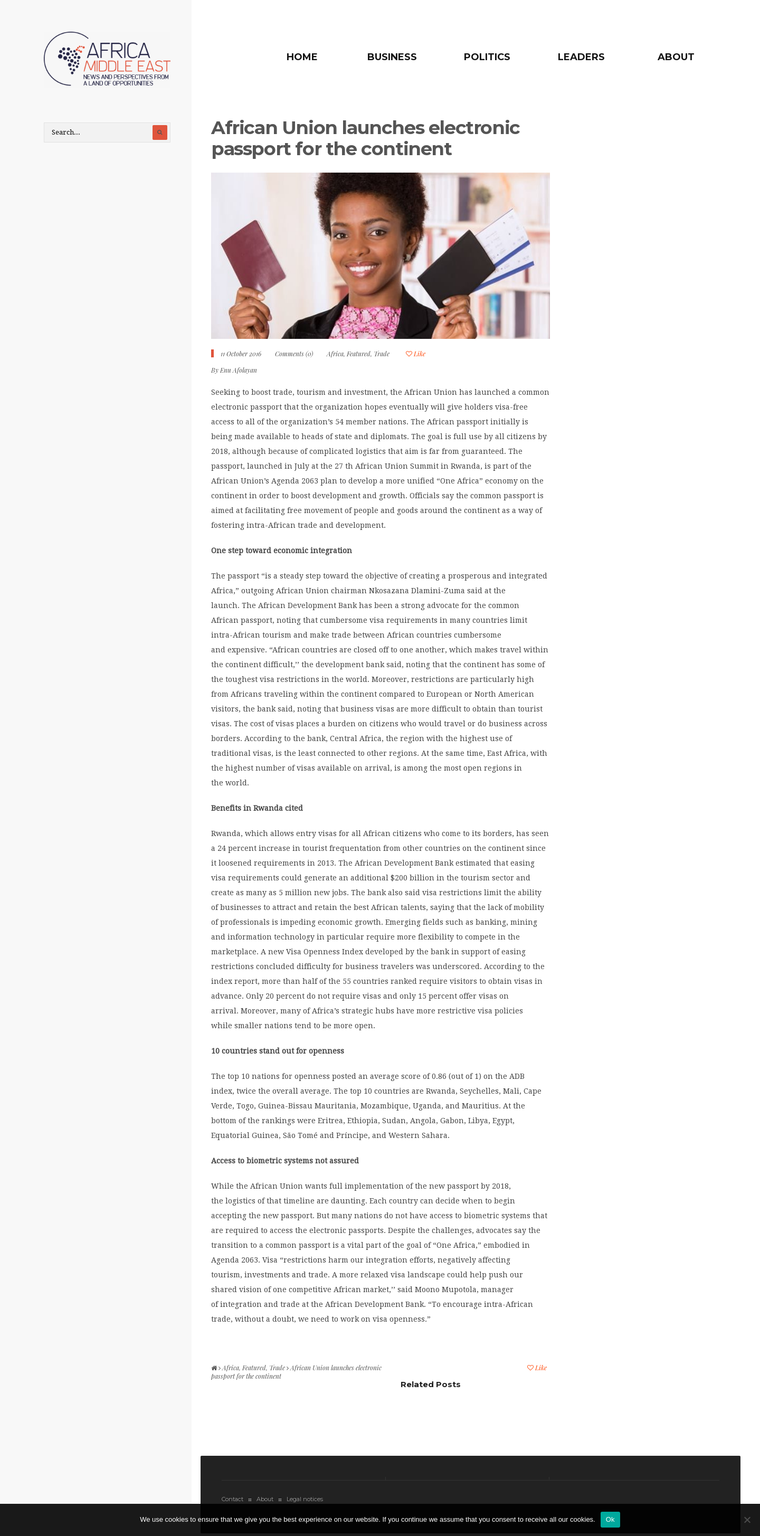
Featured (358, 353)
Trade (382, 353)
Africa (335, 353)
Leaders (581, 57)
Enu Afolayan (238, 370)
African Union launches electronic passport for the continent (365, 138)
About (676, 57)
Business (392, 57)
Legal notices (305, 1499)
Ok (610, 1519)
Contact (232, 1499)
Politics (487, 57)
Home (302, 57)
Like (415, 353)
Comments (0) (294, 353)
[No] (747, 1519)
